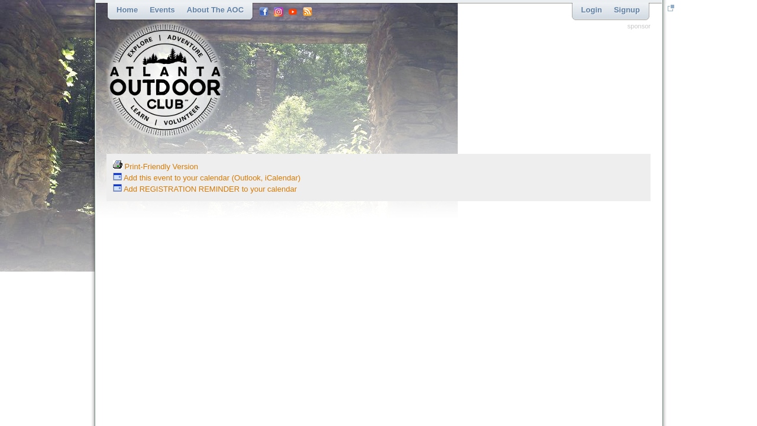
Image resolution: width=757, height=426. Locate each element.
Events (162, 9)
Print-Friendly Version (155, 166)
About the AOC (215, 9)
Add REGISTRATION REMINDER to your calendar (205, 189)
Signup (627, 9)
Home (127, 9)
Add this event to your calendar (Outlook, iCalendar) (206, 177)
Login (591, 9)
